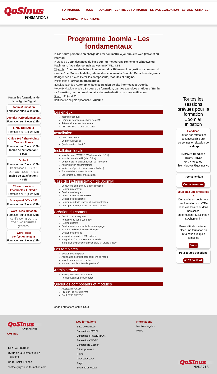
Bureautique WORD (87, 340)
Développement (85, 349)
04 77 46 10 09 (193, 260)
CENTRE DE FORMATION (131, 9)
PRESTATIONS (90, 18)
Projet (80, 363)
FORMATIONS (71, 9)
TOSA (89, 9)
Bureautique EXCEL (88, 331)
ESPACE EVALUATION (164, 9)
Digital (80, 354)
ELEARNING (70, 18)
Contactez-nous (193, 184)
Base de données (86, 326)
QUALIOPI (105, 9)
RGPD (139, 330)
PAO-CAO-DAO (85, 358)
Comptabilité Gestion (88, 345)
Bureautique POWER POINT (92, 336)
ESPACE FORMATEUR (196, 9)
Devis (193, 245)
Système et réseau (87, 367)
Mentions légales (145, 326)
